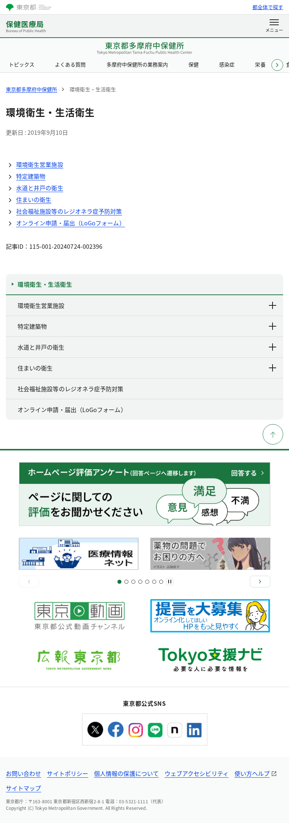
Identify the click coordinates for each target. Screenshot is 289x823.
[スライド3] (126, 582)
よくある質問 (70, 64)
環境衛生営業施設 (39, 164)
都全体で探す (267, 7)
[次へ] (260, 581)
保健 (193, 64)
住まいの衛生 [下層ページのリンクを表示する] (147, 367)
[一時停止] (169, 581)
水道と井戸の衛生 (39, 187)
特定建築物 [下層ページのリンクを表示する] (147, 326)
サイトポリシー (67, 773)
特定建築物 (30, 176)
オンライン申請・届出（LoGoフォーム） (70, 222)
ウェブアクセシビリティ (197, 773)
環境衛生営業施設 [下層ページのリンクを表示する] (147, 305)
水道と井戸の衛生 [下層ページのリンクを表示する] (147, 347)
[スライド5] (133, 582)
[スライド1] (119, 582)
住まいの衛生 (33, 199)
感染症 (226, 64)
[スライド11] (154, 582)
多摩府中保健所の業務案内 (137, 64)
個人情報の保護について (126, 773)
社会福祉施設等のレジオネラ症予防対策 (69, 211)
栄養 (260, 64)
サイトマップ (23, 788)
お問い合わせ (23, 773)
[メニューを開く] (274, 26)
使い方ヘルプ (252, 773)
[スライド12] (161, 582)
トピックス (21, 64)
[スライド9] (147, 582)
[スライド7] (140, 582)
